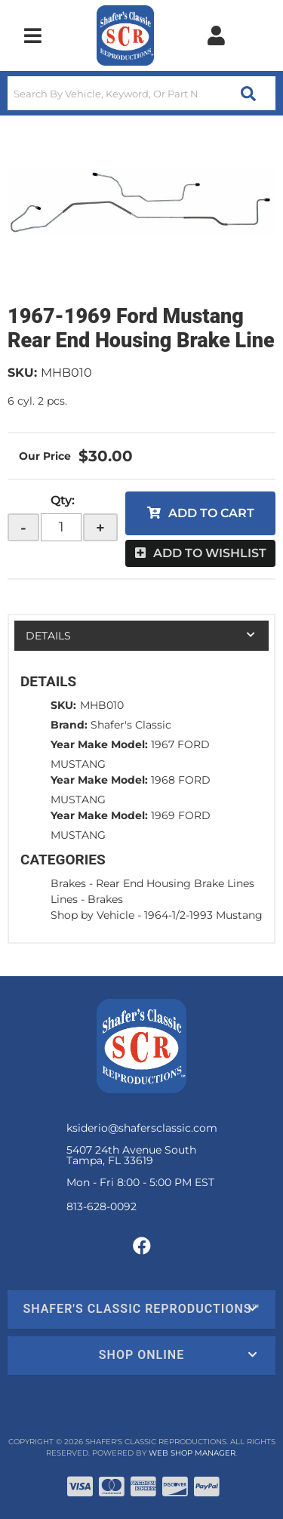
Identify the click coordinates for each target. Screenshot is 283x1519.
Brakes (68, 883)
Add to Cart (211, 513)
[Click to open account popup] (215, 35)
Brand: (69, 725)
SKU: (22, 372)
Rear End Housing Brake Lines (175, 883)
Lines (64, 899)
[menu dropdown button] (32, 35)
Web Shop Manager (192, 1453)
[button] (141, 93)
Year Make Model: (99, 744)
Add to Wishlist (209, 553)
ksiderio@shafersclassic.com (141, 1128)
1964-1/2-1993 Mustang (203, 915)
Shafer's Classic (131, 725)
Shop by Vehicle (92, 915)
